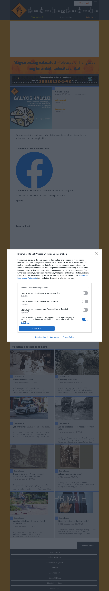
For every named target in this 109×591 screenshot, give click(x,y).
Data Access (54, 337)
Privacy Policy (68, 337)
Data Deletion (40, 337)
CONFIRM (36, 328)
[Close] (97, 254)
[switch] (85, 293)
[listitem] (54, 287)
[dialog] (54, 295)
